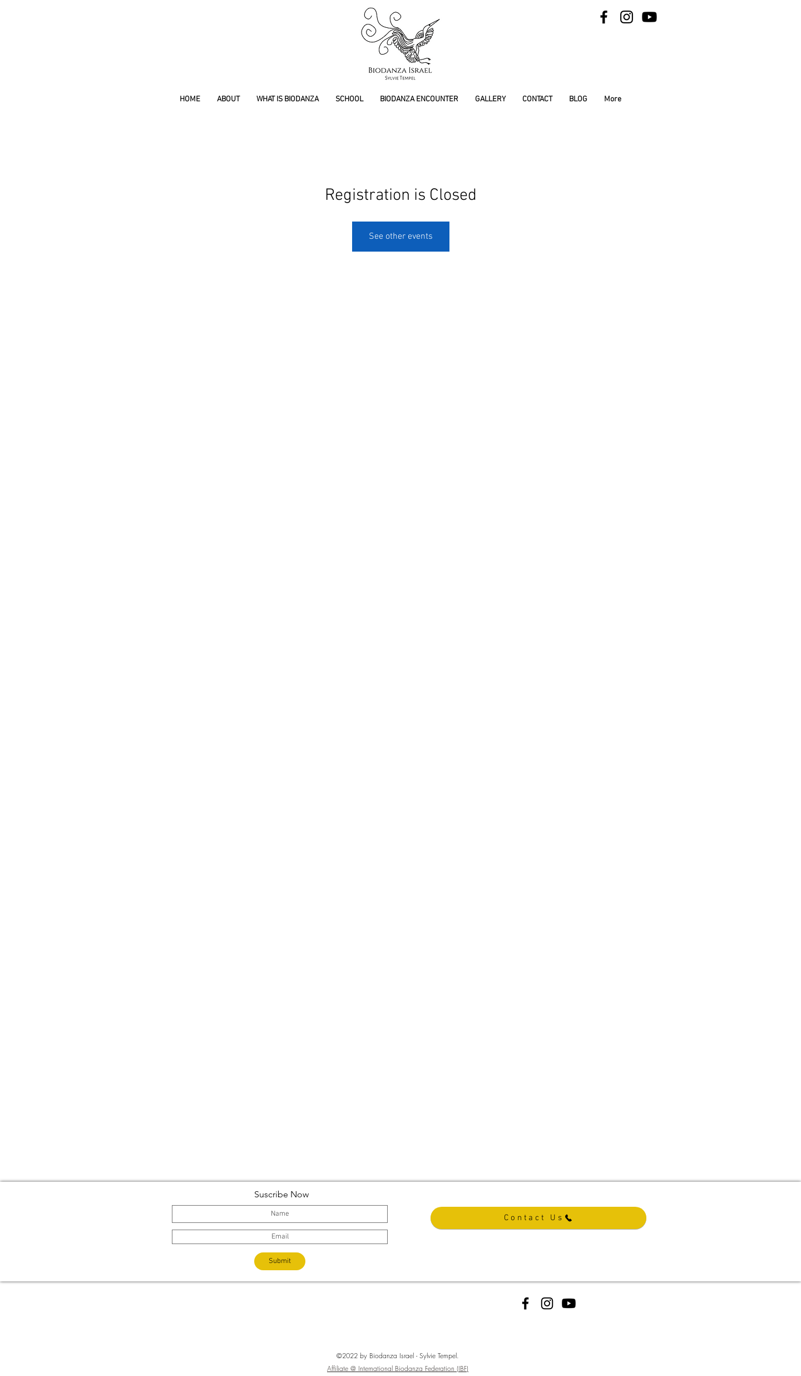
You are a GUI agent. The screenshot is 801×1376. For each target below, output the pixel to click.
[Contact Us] (538, 1218)
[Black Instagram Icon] (626, 17)
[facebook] (525, 1303)
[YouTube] (649, 17)
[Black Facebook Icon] (603, 17)
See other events (401, 236)
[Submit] (279, 1261)
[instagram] (547, 1303)
